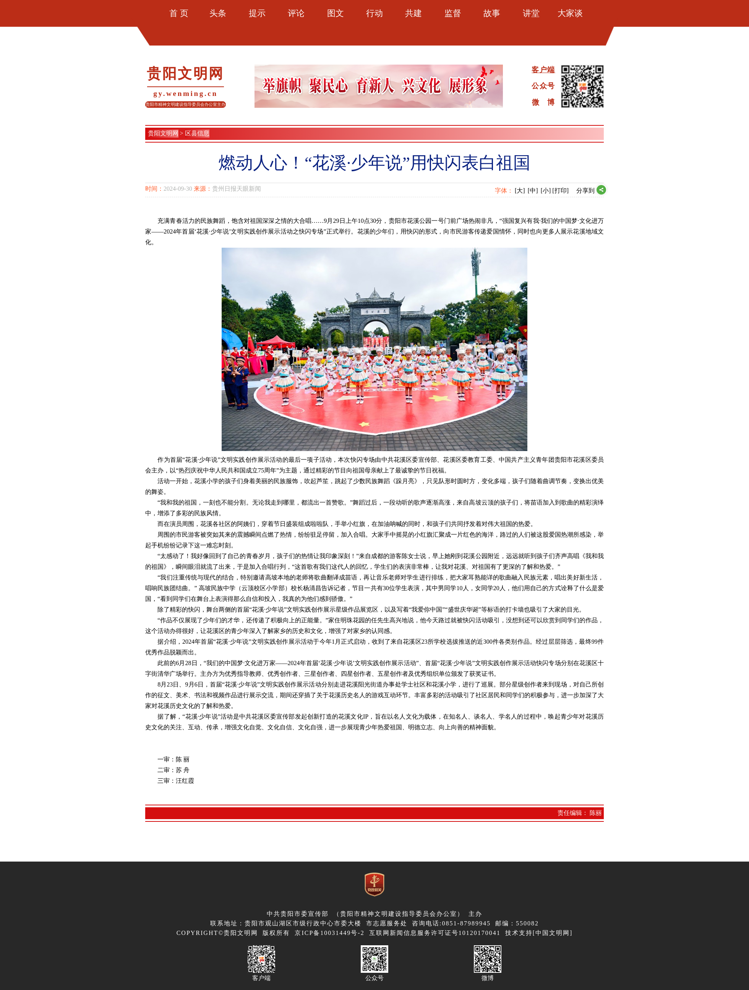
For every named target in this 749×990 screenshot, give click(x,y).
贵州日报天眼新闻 (236, 188)
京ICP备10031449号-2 (329, 933)
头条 (217, 13)
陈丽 (596, 813)
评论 (296, 13)
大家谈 (570, 13)
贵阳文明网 (163, 133)
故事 (491, 13)
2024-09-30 (178, 188)
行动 (374, 13)
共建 (413, 13)
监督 (452, 13)
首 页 (178, 13)
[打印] (560, 190)
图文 (335, 13)
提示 (257, 13)
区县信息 (197, 133)
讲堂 (531, 13)
